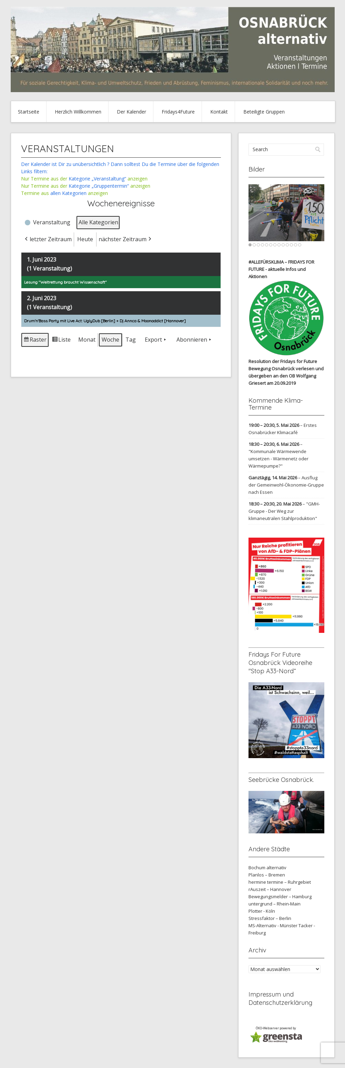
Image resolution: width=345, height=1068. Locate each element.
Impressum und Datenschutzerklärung (280, 998)
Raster (35, 341)
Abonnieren (194, 339)
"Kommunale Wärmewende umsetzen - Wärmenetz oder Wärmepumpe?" (278, 458)
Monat (86, 339)
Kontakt (219, 111)
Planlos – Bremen (266, 875)
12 (295, 244)
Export (156, 339)
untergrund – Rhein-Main (274, 904)
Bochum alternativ (267, 867)
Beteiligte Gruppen (264, 111)
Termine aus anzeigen (64, 193)
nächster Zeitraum (126, 239)
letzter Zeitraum (47, 239)
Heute (85, 239)
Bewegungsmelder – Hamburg (280, 896)
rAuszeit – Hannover (269, 889)
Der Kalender (131, 111)
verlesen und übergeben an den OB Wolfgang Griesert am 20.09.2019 (286, 375)
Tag (130, 339)
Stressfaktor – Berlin (269, 918)
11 (291, 244)
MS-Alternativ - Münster (272, 925)
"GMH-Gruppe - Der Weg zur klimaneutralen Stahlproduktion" (284, 511)
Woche (110, 339)
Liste (61, 341)
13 (299, 244)
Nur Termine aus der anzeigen (84, 178)
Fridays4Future (178, 111)
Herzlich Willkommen (78, 111)
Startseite (28, 111)
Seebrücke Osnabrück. (281, 780)
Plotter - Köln (261, 911)
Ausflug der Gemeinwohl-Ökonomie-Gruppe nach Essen (286, 484)
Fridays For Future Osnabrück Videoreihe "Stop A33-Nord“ (280, 662)
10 (287, 244)
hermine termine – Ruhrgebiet (279, 882)
